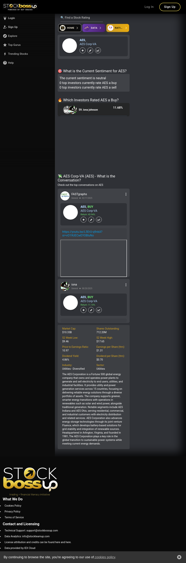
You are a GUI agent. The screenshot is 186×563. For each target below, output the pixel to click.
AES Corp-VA (88, 44)
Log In (149, 7)
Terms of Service (14, 517)
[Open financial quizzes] (69, 28)
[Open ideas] (93, 28)
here (57, 542)
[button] (27, 18)
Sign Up (170, 7)
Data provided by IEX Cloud (20, 548)
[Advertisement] (94, 145)
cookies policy (104, 557)
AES (82, 40)
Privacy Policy (12, 511)
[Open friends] (117, 28)
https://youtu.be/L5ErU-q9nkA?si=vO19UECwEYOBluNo (82, 233)
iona (74, 284)
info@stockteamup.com (35, 536)
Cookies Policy (13, 505)
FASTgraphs (79, 194)
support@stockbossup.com (42, 530)
